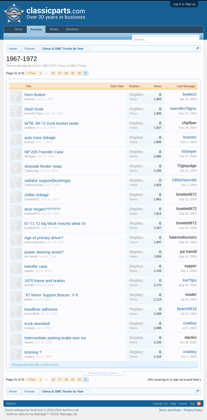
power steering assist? (44, 252)
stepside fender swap (43, 166)
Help (173, 403)
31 (85, 73)
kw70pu (30, 285)
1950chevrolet (34, 185)
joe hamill (31, 256)
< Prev (31, 73)
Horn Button (35, 95)
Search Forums (18, 36)
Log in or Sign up (184, 4)
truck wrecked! (37, 323)
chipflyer (30, 127)
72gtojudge (32, 170)
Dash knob (34, 109)
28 (66, 73)
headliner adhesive (41, 309)
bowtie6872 (32, 199)
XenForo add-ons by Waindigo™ (27, 414)
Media (54, 29)
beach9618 (32, 313)
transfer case (36, 266)
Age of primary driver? (44, 238)
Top (192, 403)
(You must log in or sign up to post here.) (174, 379)
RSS (199, 403)
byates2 (30, 99)
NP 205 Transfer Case (44, 152)
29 (72, 73)
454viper (30, 156)
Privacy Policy (193, 410)
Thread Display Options (103, 373)
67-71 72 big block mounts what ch (55, 223)
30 (79, 73)
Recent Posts (42, 36)
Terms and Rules (170, 410)
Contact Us (160, 403)
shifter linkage (37, 195)
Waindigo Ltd (68, 414)
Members (72, 29)
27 (59, 73)
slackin (29, 342)
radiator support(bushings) (48, 180)
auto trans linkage (40, 138)
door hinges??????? (43, 209)
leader (29, 299)
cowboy (29, 328)
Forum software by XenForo (42, 410)
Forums (36, 29)
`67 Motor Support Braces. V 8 (51, 295)
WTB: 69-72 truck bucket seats (51, 123)
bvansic (29, 142)
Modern (11, 403)
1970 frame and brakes (45, 281)
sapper (29, 270)
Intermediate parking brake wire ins (55, 338)
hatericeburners (35, 242)
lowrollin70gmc (34, 113)
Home (18, 29)
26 (53, 73)
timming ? (33, 352)
